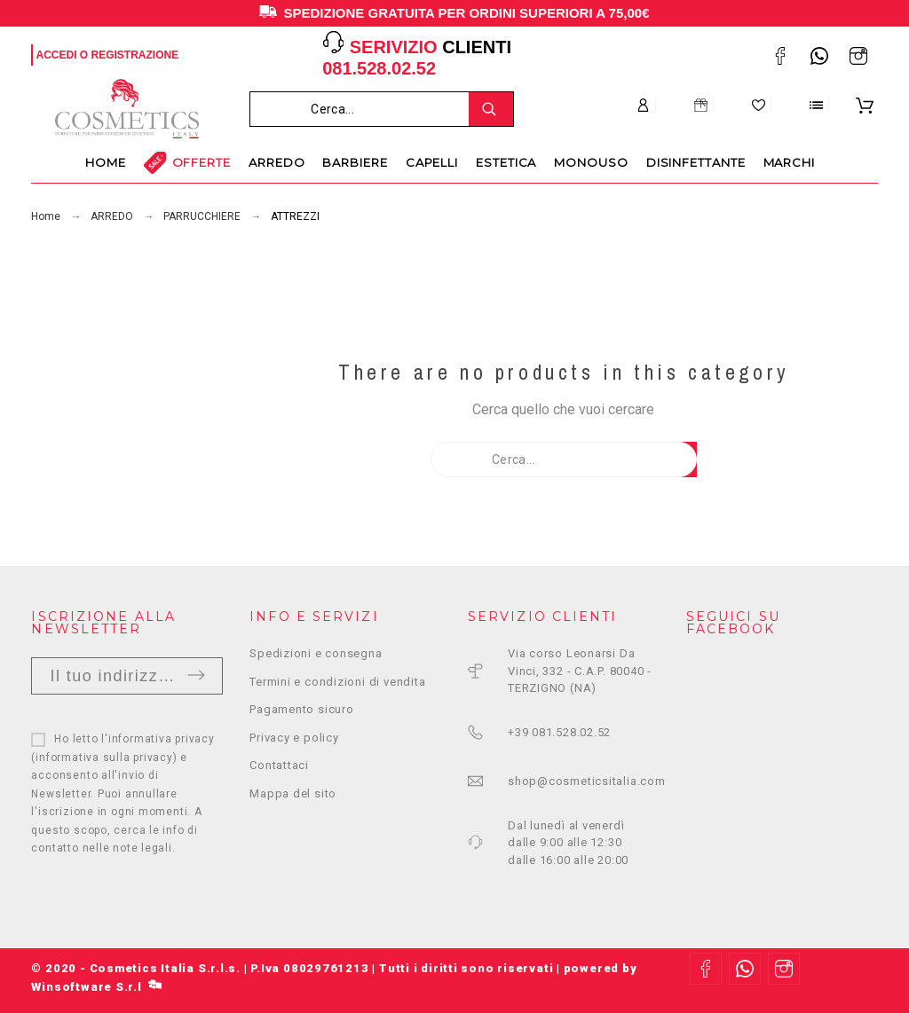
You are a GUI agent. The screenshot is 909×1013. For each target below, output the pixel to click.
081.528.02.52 (379, 68)
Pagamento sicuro (301, 709)
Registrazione (135, 55)
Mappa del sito (292, 793)
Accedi (56, 55)
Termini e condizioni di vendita (337, 681)
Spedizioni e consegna (315, 653)
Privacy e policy (293, 737)
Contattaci (279, 765)
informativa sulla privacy (104, 757)
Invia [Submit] (196, 675)
